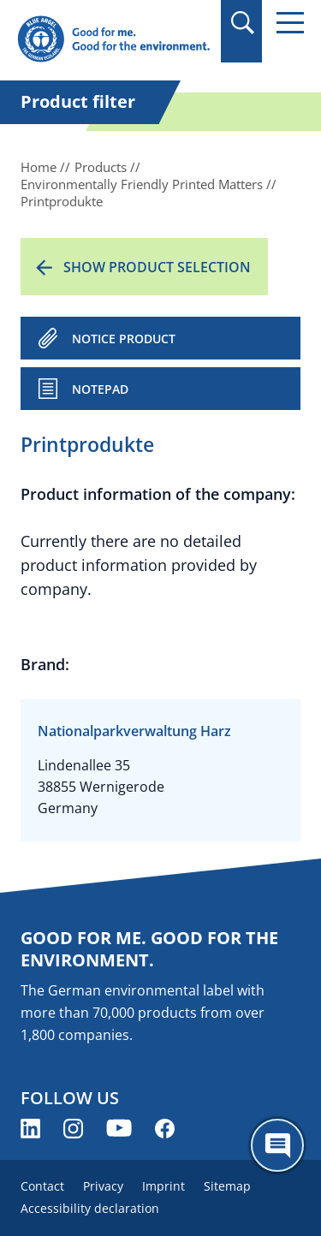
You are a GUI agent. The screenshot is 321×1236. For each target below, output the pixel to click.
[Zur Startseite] (113, 39)
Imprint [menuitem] (163, 1186)
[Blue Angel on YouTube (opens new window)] (119, 1128)
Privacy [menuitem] (103, 1186)
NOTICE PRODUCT (123, 338)
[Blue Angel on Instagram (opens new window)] (73, 1128)
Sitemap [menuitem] (227, 1186)
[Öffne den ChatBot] (277, 1145)
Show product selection (157, 267)
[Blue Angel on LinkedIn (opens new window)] (30, 1128)
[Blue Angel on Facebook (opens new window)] (165, 1128)
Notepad (100, 389)
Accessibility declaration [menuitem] (90, 1208)
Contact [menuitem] (42, 1186)
